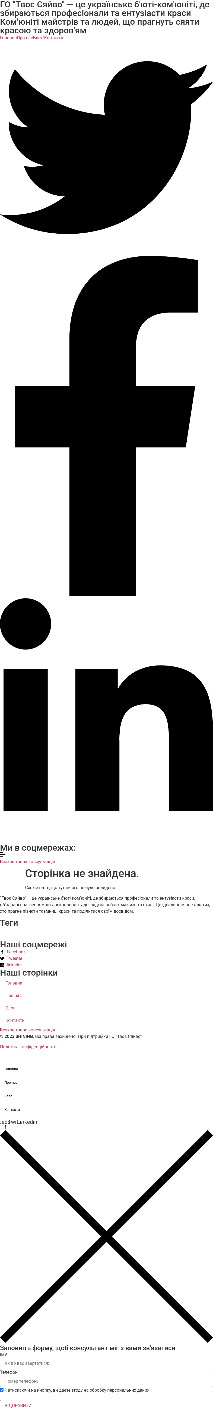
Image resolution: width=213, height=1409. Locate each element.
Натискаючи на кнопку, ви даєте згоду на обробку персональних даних (77, 1390)
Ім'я (4, 1354)
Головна (8, 37)
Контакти (53, 37)
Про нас (25, 37)
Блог (38, 37)
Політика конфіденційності (27, 1046)
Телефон (9, 1372)
